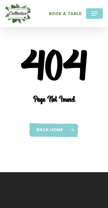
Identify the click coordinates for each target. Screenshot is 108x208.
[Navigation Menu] (94, 13)
